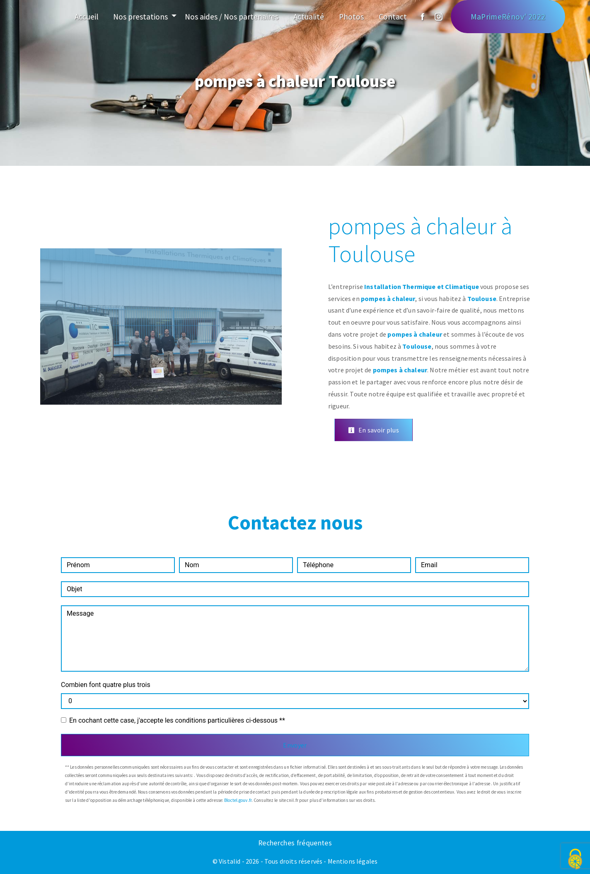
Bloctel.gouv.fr (237, 800)
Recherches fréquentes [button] (295, 842)
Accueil (86, 17)
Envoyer (295, 745)
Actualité (308, 17)
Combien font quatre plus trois (105, 685)
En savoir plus (373, 430)
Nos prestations (140, 17)
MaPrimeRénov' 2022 (508, 17)
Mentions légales (352, 861)
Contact (393, 17)
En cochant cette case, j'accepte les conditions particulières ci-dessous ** (177, 720)
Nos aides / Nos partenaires (231, 17)
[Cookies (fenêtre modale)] (575, 859)
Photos (351, 17)
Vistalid (229, 861)
